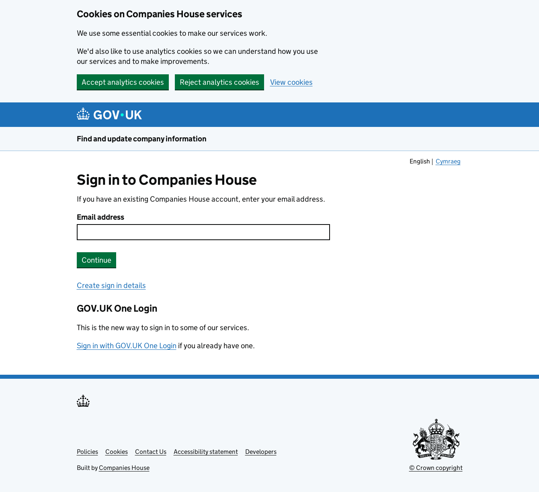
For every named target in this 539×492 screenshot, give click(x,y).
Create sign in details (111, 285)
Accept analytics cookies (123, 82)
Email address (100, 217)
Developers (261, 451)
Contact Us (150, 451)
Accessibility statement (206, 451)
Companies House (124, 468)
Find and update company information (142, 138)
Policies (87, 451)
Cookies (116, 451)
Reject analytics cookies (219, 82)
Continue (96, 260)
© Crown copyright (436, 468)
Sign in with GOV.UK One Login (126, 345)
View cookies (291, 82)
